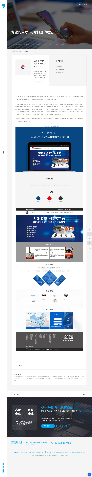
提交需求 (64, 426)
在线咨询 (49, 426)
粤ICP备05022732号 (63, 455)
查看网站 (38, 82)
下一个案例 (82, 394)
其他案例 (26, 51)
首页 (20, 51)
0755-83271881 (84, 5)
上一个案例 (16, 394)
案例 (22, 51)
